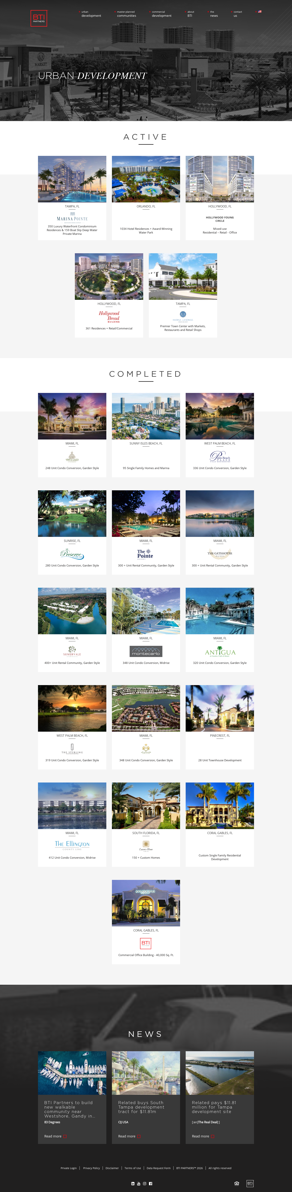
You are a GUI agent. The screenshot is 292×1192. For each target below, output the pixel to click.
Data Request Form (159, 1165)
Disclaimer (112, 1165)
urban (91, 14)
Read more (52, 1133)
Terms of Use (133, 1165)
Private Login (69, 1165)
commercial (162, 14)
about (191, 14)
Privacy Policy (91, 1165)
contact (238, 14)
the (214, 14)
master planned (126, 14)
